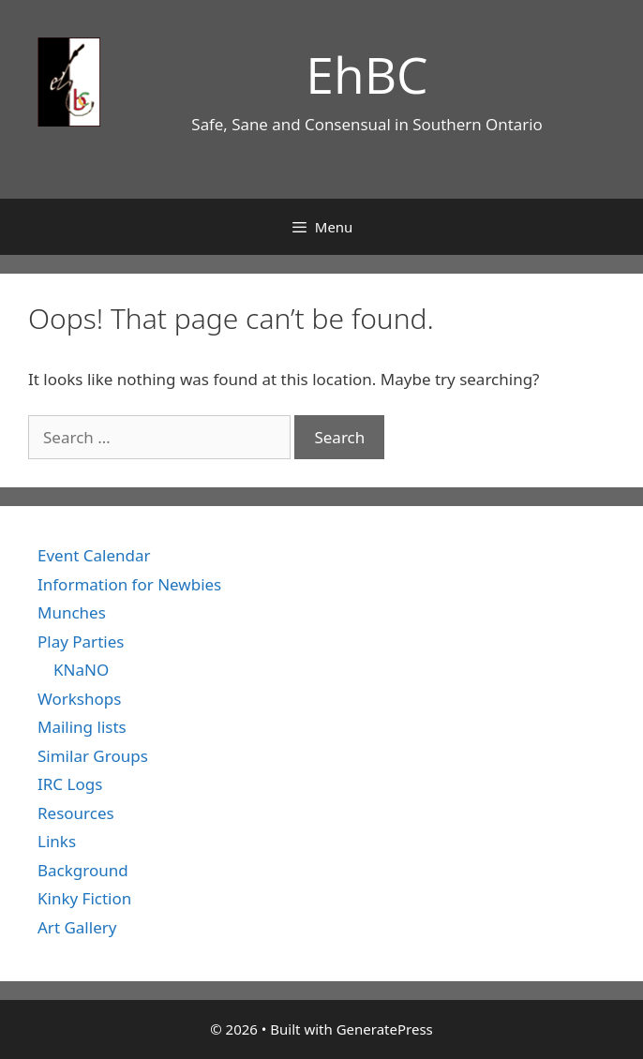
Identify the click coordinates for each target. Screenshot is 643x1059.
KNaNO (81, 669)
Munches (71, 612)
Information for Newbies (129, 584)
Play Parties (80, 641)
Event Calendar (94, 555)
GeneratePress (384, 1029)
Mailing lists (82, 727)
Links (56, 841)
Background (82, 870)
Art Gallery (76, 927)
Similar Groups (92, 756)
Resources (75, 813)
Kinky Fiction (84, 898)
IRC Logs (69, 784)
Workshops (79, 698)
